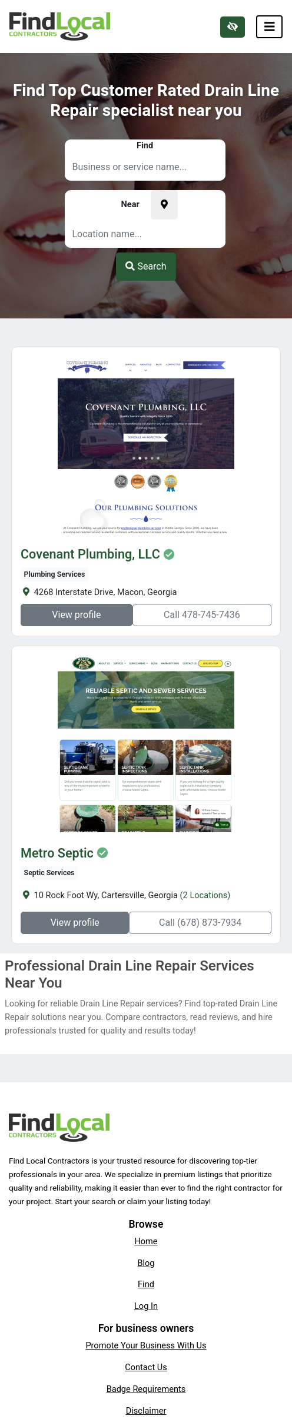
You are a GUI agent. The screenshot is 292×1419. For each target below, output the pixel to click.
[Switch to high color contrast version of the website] (232, 27)
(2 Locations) (205, 895)
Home (145, 1241)
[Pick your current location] (164, 205)
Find (146, 1284)
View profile (76, 614)
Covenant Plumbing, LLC (90, 554)
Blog (145, 1263)
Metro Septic (57, 853)
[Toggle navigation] (269, 26)
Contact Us (146, 1367)
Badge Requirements (146, 1389)
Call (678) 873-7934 (200, 922)
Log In (146, 1306)
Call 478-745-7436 (202, 614)
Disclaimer (146, 1410)
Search (145, 266)
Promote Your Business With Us (145, 1345)
